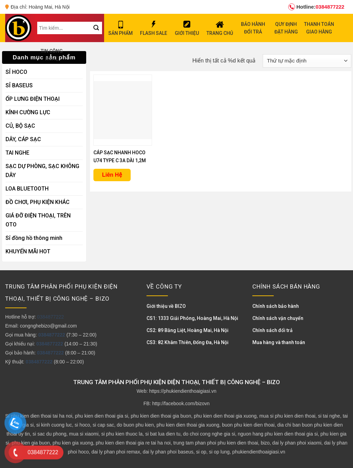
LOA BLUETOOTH (27, 188)
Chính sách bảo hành (275, 306)
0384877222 (316, 6)
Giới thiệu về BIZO (166, 306)
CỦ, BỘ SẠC (20, 126)
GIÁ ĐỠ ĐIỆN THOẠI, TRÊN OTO (38, 220)
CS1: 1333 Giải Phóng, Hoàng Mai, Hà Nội (192, 318)
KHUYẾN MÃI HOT (28, 251)
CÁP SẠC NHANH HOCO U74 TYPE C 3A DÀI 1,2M (119, 156)
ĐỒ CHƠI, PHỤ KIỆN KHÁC (38, 202)
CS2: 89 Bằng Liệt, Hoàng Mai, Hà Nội (188, 330)
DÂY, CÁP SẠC (23, 139)
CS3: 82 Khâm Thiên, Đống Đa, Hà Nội (188, 342)
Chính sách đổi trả (272, 330)
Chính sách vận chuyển (277, 318)
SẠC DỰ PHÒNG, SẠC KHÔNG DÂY (42, 170)
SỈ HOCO (16, 72)
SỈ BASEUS (19, 85)
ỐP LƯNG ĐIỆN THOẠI (33, 99)
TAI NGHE (17, 152)
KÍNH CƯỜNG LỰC (28, 112)
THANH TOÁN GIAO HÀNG (319, 28)
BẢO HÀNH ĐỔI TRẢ (253, 28)
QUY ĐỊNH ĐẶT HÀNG (286, 28)
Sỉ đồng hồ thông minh (34, 238)
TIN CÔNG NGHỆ (52, 54)
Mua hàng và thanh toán (278, 342)
